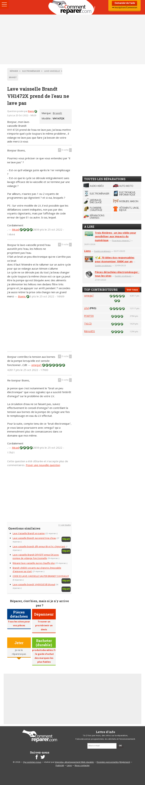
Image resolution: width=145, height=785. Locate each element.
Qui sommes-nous (32, 762)
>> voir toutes (64, 525)
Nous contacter (82, 765)
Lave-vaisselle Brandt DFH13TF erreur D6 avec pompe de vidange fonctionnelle (36, 556)
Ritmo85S (89, 331)
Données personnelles (108, 762)
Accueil (72, 7)
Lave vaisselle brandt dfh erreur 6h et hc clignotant (39, 547)
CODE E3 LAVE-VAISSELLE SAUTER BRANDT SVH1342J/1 (41, 576)
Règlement (124, 762)
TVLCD (88, 323)
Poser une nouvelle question (43, 465)
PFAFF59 (89, 316)
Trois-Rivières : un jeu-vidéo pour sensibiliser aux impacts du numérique (115, 236)
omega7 (36, 365)
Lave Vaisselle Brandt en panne (29, 533)
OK (120, 746)
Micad (16, 229)
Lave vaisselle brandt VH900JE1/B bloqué (34, 585)
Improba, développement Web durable (74, 762)
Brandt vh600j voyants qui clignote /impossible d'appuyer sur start (37, 569)
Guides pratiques (102, 251)
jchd (86, 308)
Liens (87, 251)
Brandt (57, 113)
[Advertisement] (72, 39)
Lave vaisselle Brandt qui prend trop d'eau (34, 538)
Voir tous (132, 289)
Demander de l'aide (124, 3)
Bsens (31, 111)
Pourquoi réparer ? (121, 240)
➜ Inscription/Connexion (124, 7)
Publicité (60, 765)
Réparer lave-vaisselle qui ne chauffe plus (34, 563)
